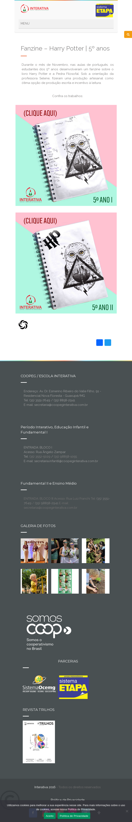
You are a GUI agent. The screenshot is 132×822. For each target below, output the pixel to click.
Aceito (50, 815)
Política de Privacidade (67, 800)
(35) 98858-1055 (65, 456)
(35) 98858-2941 (46, 503)
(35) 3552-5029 (39, 456)
